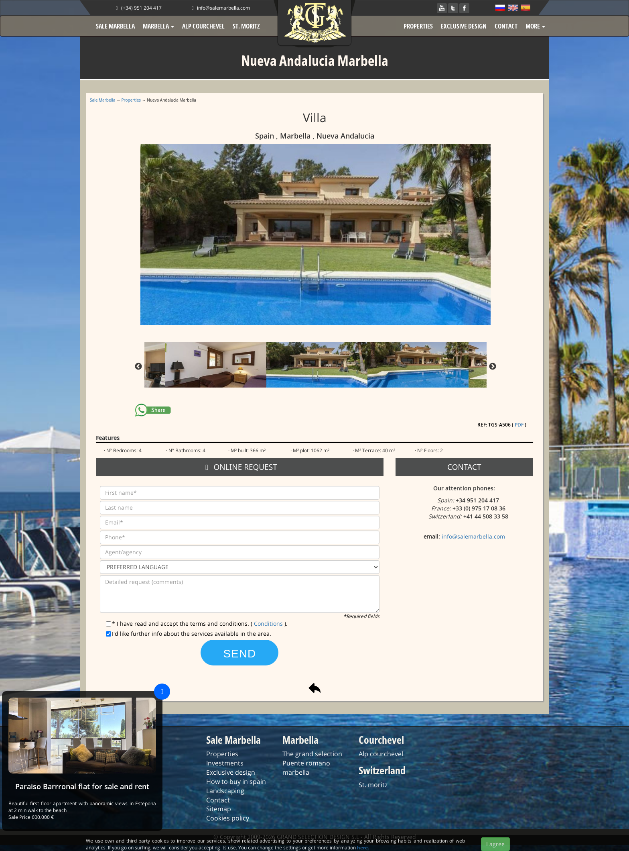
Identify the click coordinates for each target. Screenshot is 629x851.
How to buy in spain (236, 781)
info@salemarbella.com (220, 7)
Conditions (269, 623)
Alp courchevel (381, 753)
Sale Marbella (102, 100)
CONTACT (506, 26)
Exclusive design (230, 772)
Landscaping (225, 790)
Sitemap (218, 808)
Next (493, 367)
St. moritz (373, 784)
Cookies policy (227, 818)
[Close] (162, 692)
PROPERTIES (418, 26)
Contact (218, 800)
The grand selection (312, 753)
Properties (131, 100)
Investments (224, 763)
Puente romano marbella (306, 768)
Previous (138, 367)
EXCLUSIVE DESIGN (464, 26)
